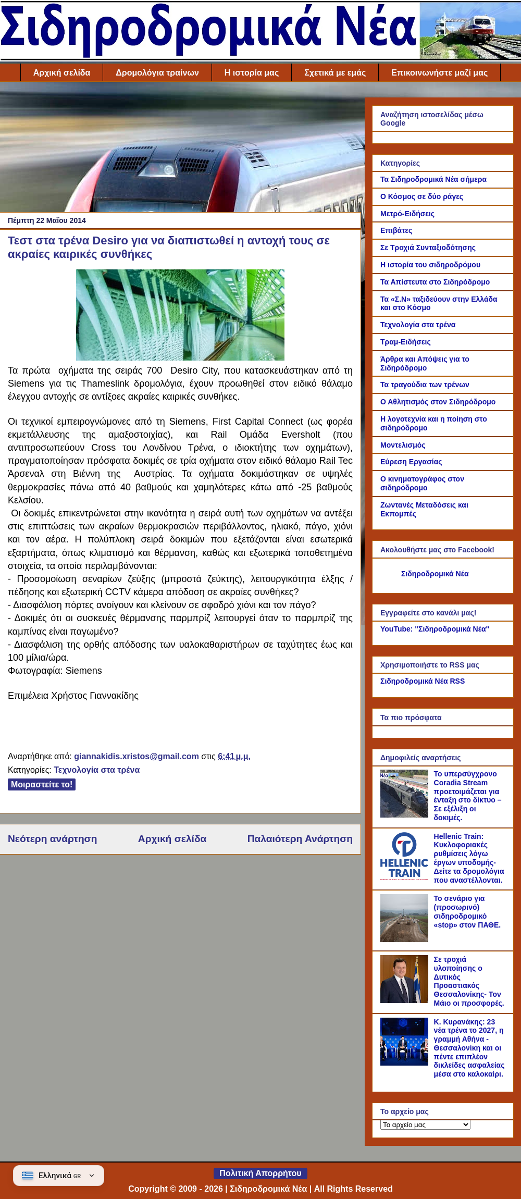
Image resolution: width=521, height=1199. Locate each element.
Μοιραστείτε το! (41, 784)
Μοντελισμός (403, 445)
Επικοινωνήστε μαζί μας (439, 72)
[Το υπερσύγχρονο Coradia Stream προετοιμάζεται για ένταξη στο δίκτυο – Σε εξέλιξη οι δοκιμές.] (405, 815)
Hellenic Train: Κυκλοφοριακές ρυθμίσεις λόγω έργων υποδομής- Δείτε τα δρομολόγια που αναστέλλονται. (469, 858)
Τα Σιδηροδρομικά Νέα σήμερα (433, 179)
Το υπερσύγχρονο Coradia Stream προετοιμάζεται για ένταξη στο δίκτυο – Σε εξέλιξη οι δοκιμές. (468, 796)
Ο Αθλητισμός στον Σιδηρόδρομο (437, 402)
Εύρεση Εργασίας (411, 462)
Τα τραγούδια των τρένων (424, 384)
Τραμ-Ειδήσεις (405, 342)
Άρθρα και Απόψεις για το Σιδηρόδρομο (424, 363)
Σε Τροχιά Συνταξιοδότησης (428, 247)
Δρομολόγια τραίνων (157, 72)
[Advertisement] (180, 149)
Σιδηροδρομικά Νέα (435, 574)
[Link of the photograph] (180, 357)
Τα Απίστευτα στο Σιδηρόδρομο (435, 282)
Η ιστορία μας (252, 72)
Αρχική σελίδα (62, 72)
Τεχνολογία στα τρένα (97, 769)
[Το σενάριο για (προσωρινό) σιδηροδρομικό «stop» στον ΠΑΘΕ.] (405, 939)
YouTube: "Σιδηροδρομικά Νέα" (434, 629)
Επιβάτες (396, 230)
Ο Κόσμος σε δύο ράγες (421, 196)
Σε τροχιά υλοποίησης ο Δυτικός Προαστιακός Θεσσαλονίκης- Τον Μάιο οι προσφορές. (469, 981)
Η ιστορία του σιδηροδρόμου (430, 265)
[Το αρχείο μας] (425, 1125)
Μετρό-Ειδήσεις (407, 213)
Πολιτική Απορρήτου (260, 1173)
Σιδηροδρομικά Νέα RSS (422, 681)
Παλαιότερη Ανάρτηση (300, 838)
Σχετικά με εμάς (335, 72)
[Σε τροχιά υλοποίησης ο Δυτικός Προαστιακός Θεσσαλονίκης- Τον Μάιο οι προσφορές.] (405, 1000)
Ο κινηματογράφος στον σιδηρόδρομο (422, 483)
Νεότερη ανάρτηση (52, 838)
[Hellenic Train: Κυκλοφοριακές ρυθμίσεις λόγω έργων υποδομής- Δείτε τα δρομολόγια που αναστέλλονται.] (405, 877)
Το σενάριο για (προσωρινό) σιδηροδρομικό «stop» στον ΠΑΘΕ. (467, 911)
